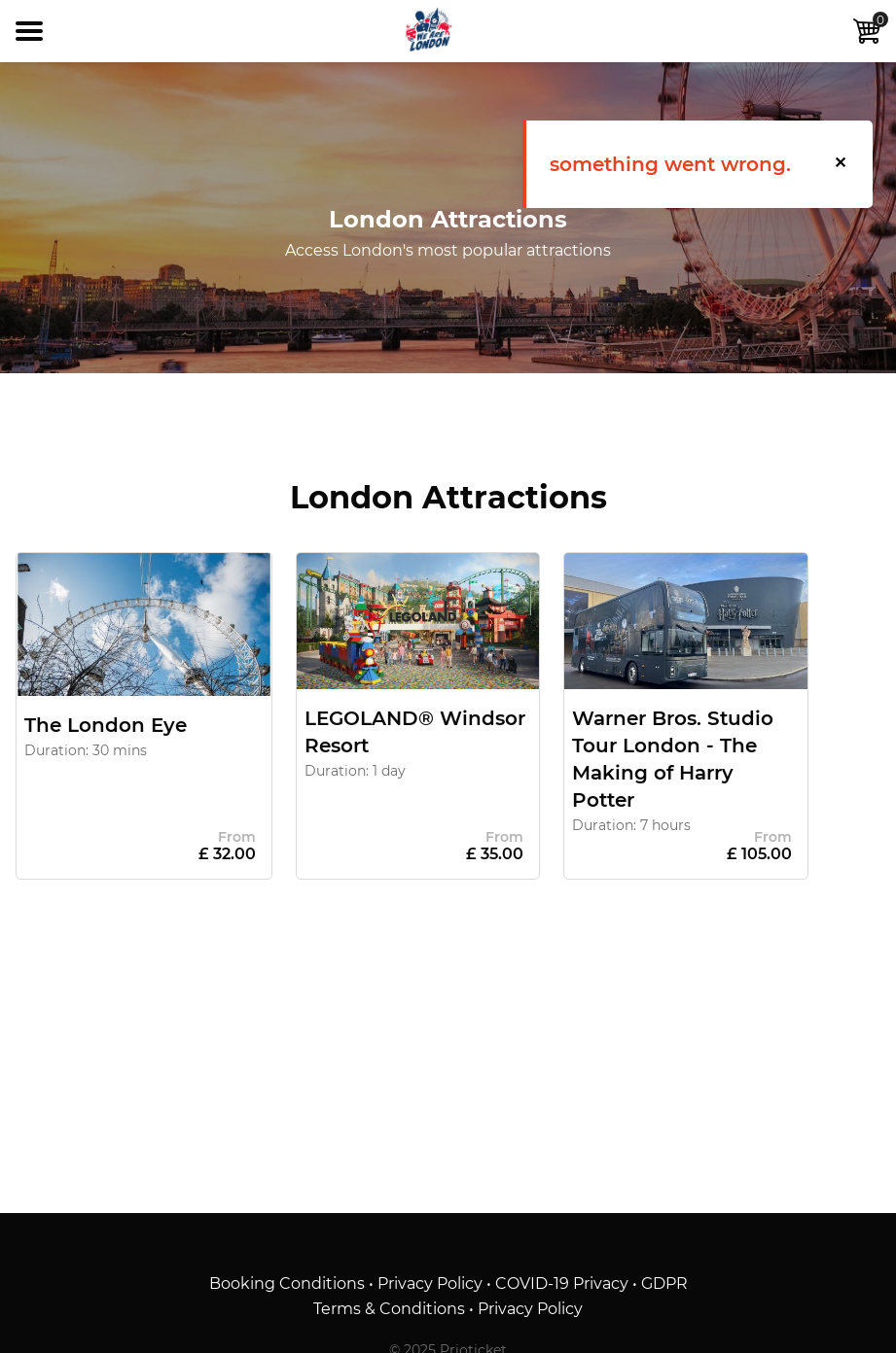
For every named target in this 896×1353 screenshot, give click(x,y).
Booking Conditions (287, 1283)
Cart (866, 29)
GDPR (664, 1283)
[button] (841, 164)
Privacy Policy (430, 1283)
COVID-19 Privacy (561, 1283)
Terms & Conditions (389, 1309)
